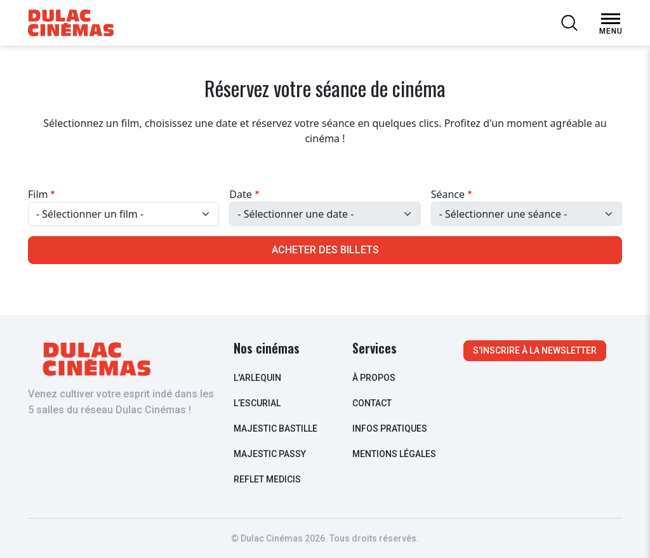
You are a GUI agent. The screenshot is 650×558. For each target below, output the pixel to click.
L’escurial (257, 403)
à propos (373, 378)
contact (372, 403)
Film (38, 194)
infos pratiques (389, 428)
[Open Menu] (610, 19)
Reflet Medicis (267, 479)
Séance (448, 194)
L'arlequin (257, 378)
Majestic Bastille (275, 428)
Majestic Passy (270, 454)
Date (240, 194)
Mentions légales (394, 454)
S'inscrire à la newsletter (535, 350)
